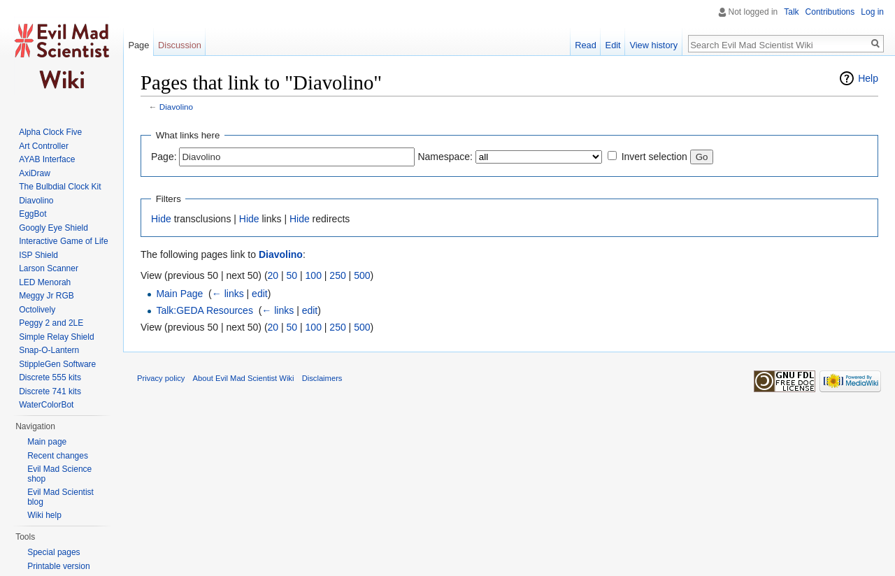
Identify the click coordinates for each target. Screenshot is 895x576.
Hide (161, 218)
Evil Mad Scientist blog (60, 497)
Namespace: (445, 156)
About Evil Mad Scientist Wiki (243, 378)
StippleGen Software (57, 364)
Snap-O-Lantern (49, 350)
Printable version (58, 566)
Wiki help (44, 515)
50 (292, 275)
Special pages (53, 552)
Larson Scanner (48, 268)
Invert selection (654, 156)
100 (314, 275)
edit (260, 293)
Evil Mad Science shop (59, 474)
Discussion (179, 45)
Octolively (37, 310)
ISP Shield (38, 255)
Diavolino (176, 106)
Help (868, 78)
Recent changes (57, 456)
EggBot (32, 214)
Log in (872, 12)
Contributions (830, 12)
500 (362, 275)
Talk (791, 12)
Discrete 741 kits (50, 391)
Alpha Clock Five (50, 132)
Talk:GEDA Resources (204, 310)
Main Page (179, 293)
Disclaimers (322, 378)
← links (228, 293)
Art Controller (44, 146)
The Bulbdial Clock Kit (60, 187)
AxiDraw (34, 173)
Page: (164, 156)
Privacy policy (161, 378)
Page (138, 45)
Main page (46, 442)
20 (273, 275)
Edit (613, 45)
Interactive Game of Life (63, 241)
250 (337, 275)
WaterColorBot (46, 405)
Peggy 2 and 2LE (51, 323)
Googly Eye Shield (53, 228)
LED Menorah (45, 282)
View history (653, 45)
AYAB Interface (47, 159)
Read (585, 45)
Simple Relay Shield (56, 337)
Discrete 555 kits (50, 377)
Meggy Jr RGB (46, 296)
